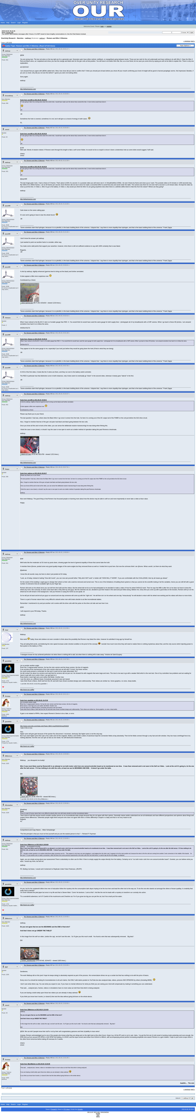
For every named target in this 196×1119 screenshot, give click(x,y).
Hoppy (7, 469)
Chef (6, 630)
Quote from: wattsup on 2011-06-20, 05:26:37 (33, 473)
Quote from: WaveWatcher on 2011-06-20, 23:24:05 (35, 1064)
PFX (65, 1109)
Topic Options (184, 45)
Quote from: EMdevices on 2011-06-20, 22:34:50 (34, 1009)
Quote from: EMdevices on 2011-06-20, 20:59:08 (34, 844)
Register (25, 23)
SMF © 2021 (97, 1112)
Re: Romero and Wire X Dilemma (34, 49)
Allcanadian (9, 805)
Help (7, 23)
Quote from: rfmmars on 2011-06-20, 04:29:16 (33, 339)
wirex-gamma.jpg (26, 303)
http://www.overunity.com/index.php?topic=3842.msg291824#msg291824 (44, 726)
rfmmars (7, 317)
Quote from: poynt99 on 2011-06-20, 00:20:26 (33, 100)
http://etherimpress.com (28, 89)
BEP (6, 967)
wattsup (28, 38)
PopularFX (54, 1109)
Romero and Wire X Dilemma (57, 38)
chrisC (7, 129)
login (102, 26)
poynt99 (7, 205)
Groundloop (9, 95)
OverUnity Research (8, 38)
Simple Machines (104, 1112)
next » (193, 41)
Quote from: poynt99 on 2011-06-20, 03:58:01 (33, 400)
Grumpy (7, 696)
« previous (187, 41)
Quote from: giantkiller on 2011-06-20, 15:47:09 (34, 700)
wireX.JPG (24, 797)
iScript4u (80, 1109)
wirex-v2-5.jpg (25, 454)
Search (13, 23)
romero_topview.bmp (27, 960)
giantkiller (8, 661)
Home (3, 23)
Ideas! (68, 1109)
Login (19, 23)
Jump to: (178, 1098)
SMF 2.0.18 (90, 1112)
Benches (20, 38)
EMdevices (8, 756)
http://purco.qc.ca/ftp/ (27, 690)
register (109, 26)
